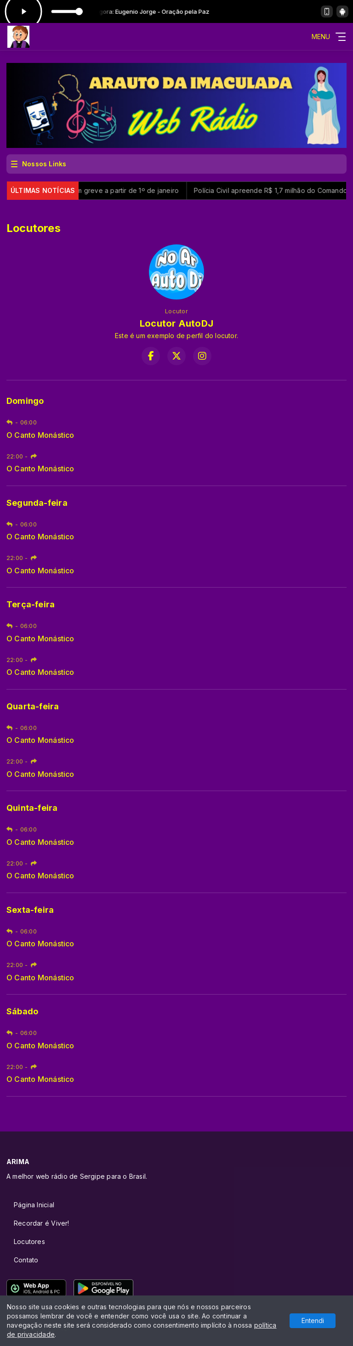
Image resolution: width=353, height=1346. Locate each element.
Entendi (313, 1320)
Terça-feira (30, 604)
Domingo (25, 401)
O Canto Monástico (40, 435)
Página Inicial (34, 1205)
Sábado (22, 1011)
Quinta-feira (32, 808)
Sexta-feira (30, 910)
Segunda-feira (37, 503)
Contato (26, 1260)
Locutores (29, 1241)
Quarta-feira (32, 706)
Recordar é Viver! (41, 1223)
